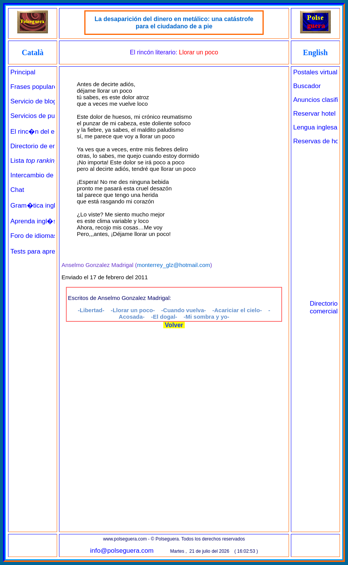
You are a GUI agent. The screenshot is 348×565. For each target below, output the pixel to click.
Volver (174, 325)
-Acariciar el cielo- (237, 310)
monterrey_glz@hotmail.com (173, 265)
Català (33, 52)
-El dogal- (164, 316)
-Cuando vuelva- (183, 310)
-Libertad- (91, 310)
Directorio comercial (324, 307)
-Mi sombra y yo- (206, 316)
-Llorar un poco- (133, 310)
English (315, 52)
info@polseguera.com (122, 550)
